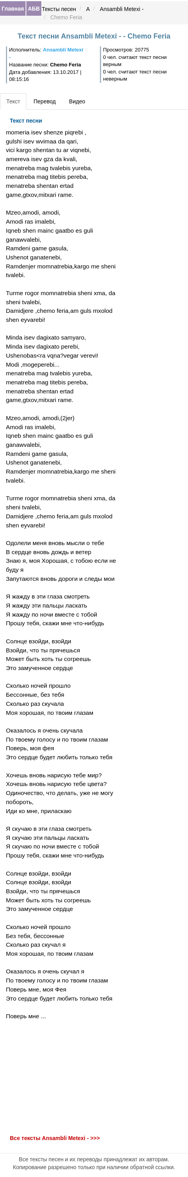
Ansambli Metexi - (122, 9)
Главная (13, 9)
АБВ (34, 9)
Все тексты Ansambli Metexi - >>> (55, 1138)
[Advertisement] (63, 1077)
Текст (13, 101)
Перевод (44, 101)
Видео (77, 101)
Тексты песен (59, 9)
